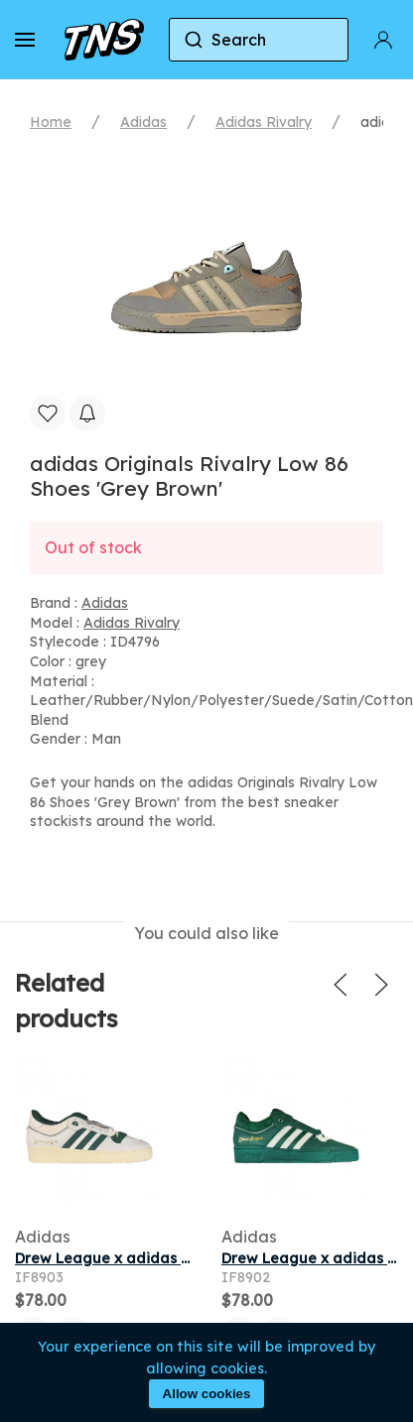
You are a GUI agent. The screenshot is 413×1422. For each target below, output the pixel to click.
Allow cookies (207, 1393)
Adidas (143, 122)
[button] (25, 39)
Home (50, 122)
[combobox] (258, 39)
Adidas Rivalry (263, 122)
